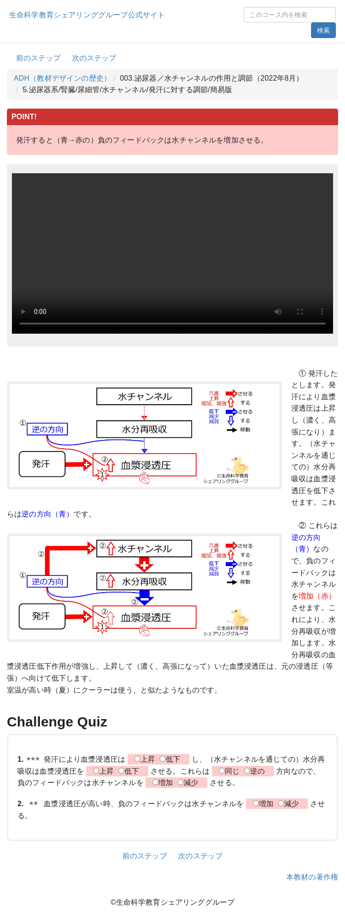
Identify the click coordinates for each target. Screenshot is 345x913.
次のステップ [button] (94, 58)
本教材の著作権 (312, 877)
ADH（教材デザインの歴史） (62, 78)
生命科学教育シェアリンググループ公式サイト (87, 15)
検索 (323, 30)
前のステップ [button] (38, 58)
